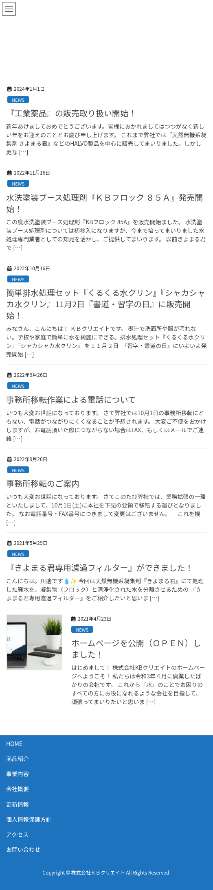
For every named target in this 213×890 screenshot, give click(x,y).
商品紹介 (17, 758)
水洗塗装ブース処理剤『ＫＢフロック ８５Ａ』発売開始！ (104, 202)
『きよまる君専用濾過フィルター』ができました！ (99, 567)
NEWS (18, 99)
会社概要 (17, 789)
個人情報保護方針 (29, 819)
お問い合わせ (23, 849)
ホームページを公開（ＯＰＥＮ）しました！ (136, 648)
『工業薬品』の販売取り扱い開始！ (71, 113)
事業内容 (17, 774)
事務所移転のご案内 (42, 483)
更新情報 (17, 804)
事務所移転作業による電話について (71, 399)
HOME (14, 743)
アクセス (17, 834)
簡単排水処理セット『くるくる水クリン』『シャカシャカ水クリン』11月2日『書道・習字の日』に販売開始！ (105, 303)
